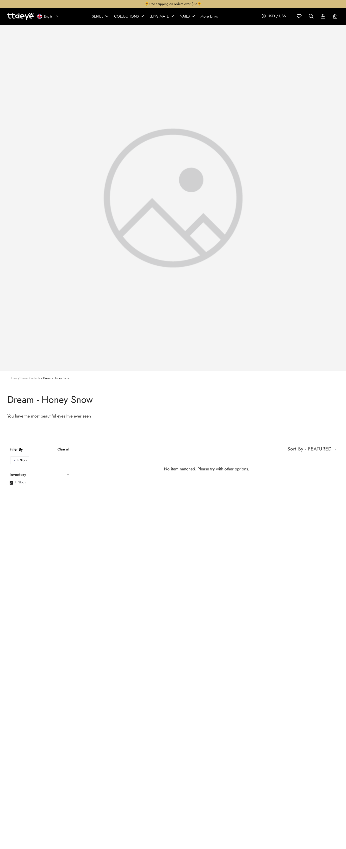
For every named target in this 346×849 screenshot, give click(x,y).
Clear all (63, 449)
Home (13, 378)
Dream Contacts (30, 378)
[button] (100, 16)
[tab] (39, 475)
